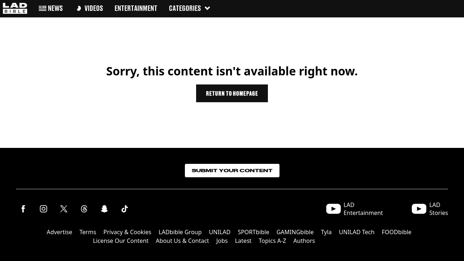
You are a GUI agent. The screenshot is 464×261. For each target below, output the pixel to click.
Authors (304, 241)
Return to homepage (232, 93)
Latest (243, 241)
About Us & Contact (182, 241)
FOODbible (396, 232)
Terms (87, 232)
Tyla (326, 232)
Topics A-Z (272, 241)
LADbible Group (180, 232)
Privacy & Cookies (127, 232)
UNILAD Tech (356, 232)
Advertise (59, 232)
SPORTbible (253, 232)
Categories (190, 8)
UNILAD (220, 232)
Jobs (222, 241)
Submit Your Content (232, 170)
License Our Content (121, 241)
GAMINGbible (295, 232)
